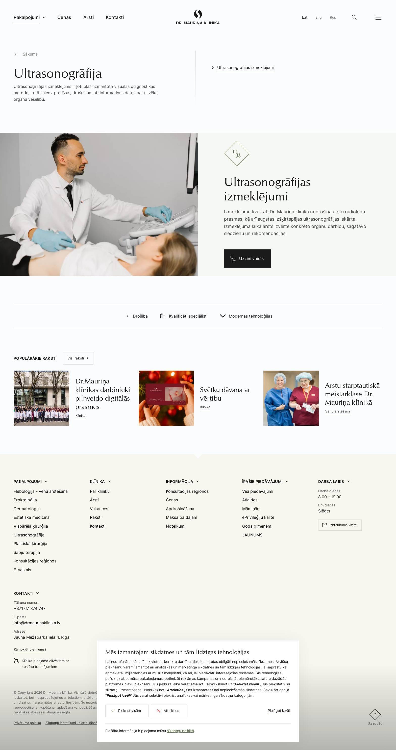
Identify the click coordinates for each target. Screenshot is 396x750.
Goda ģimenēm (256, 526)
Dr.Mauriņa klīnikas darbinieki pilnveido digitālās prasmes (102, 394)
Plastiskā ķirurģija (30, 543)
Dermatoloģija (27, 508)
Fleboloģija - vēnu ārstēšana (41, 491)
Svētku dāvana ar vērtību (225, 393)
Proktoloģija (25, 499)
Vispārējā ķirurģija (31, 526)
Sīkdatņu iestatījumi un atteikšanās (72, 723)
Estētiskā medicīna (31, 517)
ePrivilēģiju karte (258, 517)
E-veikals (22, 569)
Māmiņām (251, 508)
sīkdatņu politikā (180, 731)
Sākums (30, 54)
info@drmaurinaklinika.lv (37, 622)
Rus (333, 17)
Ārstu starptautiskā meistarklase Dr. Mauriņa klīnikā (352, 393)
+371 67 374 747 (29, 608)
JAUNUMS (252, 534)
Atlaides (249, 499)
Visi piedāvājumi (257, 491)
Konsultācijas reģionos (35, 560)
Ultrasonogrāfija (29, 534)
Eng (318, 17)
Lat (304, 17)
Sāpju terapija (27, 552)
